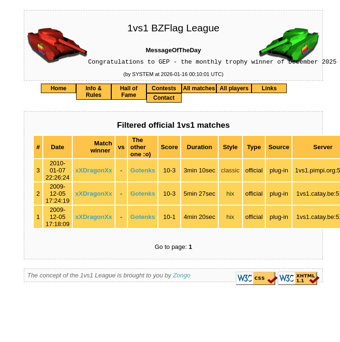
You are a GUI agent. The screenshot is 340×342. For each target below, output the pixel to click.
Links (269, 89)
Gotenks (142, 171)
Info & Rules (94, 93)
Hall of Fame (128, 93)
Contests (164, 89)
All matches (199, 89)
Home (58, 89)
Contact (164, 99)
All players (234, 89)
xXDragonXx (93, 171)
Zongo (182, 276)
